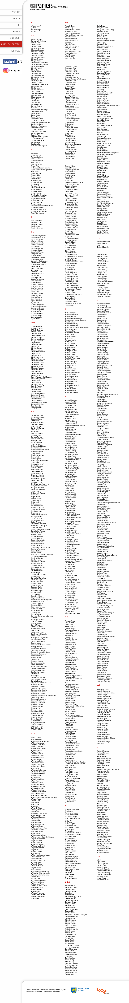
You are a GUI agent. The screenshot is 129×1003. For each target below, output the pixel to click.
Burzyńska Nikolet (103, 228)
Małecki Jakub (70, 443)
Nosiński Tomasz (102, 725)
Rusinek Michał (102, 823)
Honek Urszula (102, 276)
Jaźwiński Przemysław (72, 358)
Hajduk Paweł (101, 260)
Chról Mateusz (36, 72)
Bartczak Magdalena (104, 60)
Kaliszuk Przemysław (104, 325)
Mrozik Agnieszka (71, 581)
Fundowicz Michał (37, 208)
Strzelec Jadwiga (37, 603)
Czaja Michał (35, 117)
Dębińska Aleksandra (72, 99)
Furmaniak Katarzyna (38, 209)
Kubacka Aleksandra (104, 620)
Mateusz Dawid (70, 478)
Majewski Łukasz (71, 418)
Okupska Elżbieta (37, 350)
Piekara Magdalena (71, 690)
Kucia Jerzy (101, 633)
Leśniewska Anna (37, 259)
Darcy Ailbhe (69, 75)
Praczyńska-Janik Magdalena (75, 764)
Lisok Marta (35, 275)
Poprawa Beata (70, 755)
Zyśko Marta (69, 956)
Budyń (33, 31)
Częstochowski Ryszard (39, 137)
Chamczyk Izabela (37, 54)
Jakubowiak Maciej (71, 324)
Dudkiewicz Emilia (71, 130)
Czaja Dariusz (36, 113)
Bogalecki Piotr (102, 156)
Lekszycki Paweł (36, 250)
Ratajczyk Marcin (103, 771)
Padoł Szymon (70, 626)
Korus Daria (101, 504)
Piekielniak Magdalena (72, 691)
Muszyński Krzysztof (72, 608)
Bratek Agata (101, 185)
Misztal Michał (70, 550)
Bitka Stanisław (102, 129)
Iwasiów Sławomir (37, 228)
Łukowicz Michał (36, 315)
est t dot (99, 245)
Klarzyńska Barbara (103, 428)
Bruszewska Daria (103, 201)
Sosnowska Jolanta (37, 540)
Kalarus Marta (101, 316)
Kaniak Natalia (102, 345)
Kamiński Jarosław (103, 338)
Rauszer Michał (102, 775)
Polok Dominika (70, 738)
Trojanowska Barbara (72, 858)
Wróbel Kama (35, 878)
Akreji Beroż (69, 42)
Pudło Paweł (69, 793)
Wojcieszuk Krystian (38, 839)
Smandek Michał (37, 506)
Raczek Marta (101, 755)
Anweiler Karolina (71, 53)
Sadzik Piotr (35, 421)
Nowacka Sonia (102, 729)
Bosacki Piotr (101, 171)
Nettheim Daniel (102, 707)
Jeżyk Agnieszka (70, 365)
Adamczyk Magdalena (72, 33)
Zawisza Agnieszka (71, 909)
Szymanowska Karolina (39, 690)
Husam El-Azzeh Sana (104, 294)
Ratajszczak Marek (103, 773)
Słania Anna (35, 495)
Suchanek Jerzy (36, 609)
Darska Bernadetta (71, 77)
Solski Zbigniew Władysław (40, 529)
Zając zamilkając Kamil (73, 897)
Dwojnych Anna (70, 139)
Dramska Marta (70, 113)
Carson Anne (35, 43)
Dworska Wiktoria (71, 142)
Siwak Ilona (35, 462)
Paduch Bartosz (70, 628)
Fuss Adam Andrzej (37, 213)
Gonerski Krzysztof (71, 227)
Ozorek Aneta (36, 406)
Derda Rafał (69, 92)
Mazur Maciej (69, 490)
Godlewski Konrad (71, 218)
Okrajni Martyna (36, 348)
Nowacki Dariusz (102, 731)
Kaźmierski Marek (103, 385)
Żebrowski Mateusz (71, 965)
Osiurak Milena (36, 391)
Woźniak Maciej (36, 862)
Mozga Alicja (69, 577)
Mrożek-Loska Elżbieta (72, 583)
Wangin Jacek (36, 752)
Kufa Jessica (101, 642)
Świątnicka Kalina (37, 724)
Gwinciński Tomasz (71, 302)
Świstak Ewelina (36, 730)
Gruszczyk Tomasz (71, 280)
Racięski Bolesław (103, 751)
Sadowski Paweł (36, 419)
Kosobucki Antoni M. (104, 515)
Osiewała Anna (36, 390)
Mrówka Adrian (70, 584)
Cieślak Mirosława (37, 90)
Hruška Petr (101, 285)
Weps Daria (35, 768)
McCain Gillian (70, 492)
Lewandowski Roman (38, 263)
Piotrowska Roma (71, 704)
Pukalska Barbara (71, 794)
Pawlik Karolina (70, 668)
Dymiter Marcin (70, 148)
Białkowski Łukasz (103, 102)
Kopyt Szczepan (102, 492)
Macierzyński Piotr (71, 402)
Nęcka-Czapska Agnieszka (106, 709)
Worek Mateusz (36, 859)
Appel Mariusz (70, 55)
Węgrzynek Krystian (38, 774)
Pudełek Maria (70, 791)
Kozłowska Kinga (103, 575)
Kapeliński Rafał (102, 347)
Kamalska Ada (102, 334)
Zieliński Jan (69, 933)
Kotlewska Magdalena (104, 539)
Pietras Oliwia (69, 699)
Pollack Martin (70, 735)
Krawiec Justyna (102, 589)
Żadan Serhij (69, 960)
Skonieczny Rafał (37, 473)
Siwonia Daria (36, 468)
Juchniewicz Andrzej (72, 385)
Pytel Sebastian (70, 800)
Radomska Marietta (103, 760)
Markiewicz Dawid (71, 463)
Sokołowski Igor (36, 527)
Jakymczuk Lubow (71, 329)
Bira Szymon (101, 127)
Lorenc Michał (36, 283)
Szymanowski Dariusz (38, 692)
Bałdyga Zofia (101, 37)
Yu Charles (35, 898)
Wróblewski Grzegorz (38, 880)
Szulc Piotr (34, 674)
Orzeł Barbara (36, 388)
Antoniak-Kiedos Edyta (72, 51)
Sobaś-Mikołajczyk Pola (39, 515)
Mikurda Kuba (69, 537)
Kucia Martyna (102, 634)
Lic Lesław (34, 270)
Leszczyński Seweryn (38, 257)
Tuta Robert (69, 873)
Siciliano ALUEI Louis (38, 446)
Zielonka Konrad (70, 934)
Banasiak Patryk (102, 39)
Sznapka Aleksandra (38, 663)
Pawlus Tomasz (70, 672)
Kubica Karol (101, 627)
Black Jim (100, 133)
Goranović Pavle (70, 233)
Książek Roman (102, 618)
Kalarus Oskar (102, 315)
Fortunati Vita (35, 186)
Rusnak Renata (102, 825)
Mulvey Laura (69, 597)
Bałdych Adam (102, 35)
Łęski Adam (35, 302)
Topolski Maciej (70, 847)
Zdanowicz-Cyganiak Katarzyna (76, 915)
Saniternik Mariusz (37, 428)
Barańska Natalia (103, 48)
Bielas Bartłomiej (102, 109)
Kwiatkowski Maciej (103, 676)
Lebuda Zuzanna (37, 245)
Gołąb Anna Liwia (71, 224)
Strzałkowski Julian (37, 601)
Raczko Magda (102, 756)
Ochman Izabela (36, 337)
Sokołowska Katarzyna (39, 526)
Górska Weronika (71, 255)
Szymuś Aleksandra (38, 701)
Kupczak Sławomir (103, 662)
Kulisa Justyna (102, 651)
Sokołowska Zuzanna (38, 524)
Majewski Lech (70, 420)
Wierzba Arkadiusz (37, 790)
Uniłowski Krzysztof (103, 869)
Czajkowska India (37, 119)
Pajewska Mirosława (72, 630)
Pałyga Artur (69, 635)
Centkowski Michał (37, 48)
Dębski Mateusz (70, 102)
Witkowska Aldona (37, 824)
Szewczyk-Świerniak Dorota (40, 652)
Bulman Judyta (102, 221)
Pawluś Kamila (70, 673)
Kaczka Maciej (102, 306)
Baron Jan (100, 55)
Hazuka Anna (101, 265)
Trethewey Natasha (71, 856)
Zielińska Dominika (71, 929)
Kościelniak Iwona (103, 533)
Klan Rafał (100, 427)
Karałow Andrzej (102, 353)
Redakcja (100, 784)
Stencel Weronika (37, 582)
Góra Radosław (70, 246)
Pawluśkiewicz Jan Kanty (73, 675)
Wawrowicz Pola (36, 761)
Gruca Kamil (69, 271)
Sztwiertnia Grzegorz (38, 670)
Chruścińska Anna (37, 75)
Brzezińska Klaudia (103, 205)
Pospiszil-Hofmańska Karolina (75, 762)
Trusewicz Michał (71, 862)
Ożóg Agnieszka (36, 408)
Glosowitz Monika (71, 211)
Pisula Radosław (70, 711)
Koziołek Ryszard (103, 571)
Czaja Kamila (35, 115)
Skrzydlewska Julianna (39, 486)
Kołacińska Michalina (104, 468)
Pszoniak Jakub (70, 785)
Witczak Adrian (36, 821)
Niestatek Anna (102, 718)
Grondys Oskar (70, 269)
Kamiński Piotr (102, 340)
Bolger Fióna (101, 160)
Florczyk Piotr (36, 175)
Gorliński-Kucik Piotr (72, 235)
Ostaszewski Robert (38, 393)
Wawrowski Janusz (37, 763)
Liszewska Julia (36, 277)
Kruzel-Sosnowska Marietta (106, 600)
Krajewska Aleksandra (104, 580)
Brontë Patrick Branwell (105, 198)
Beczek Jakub (101, 80)
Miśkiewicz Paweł (71, 552)
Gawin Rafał (69, 191)
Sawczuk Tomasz (37, 433)
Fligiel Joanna (36, 173)
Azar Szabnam (70, 59)
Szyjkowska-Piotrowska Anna (41, 683)
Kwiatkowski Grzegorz (104, 678)
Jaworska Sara (70, 354)
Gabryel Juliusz (70, 166)
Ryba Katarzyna (102, 834)
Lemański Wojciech (37, 252)
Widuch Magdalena (37, 779)
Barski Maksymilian (103, 59)
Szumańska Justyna (38, 677)
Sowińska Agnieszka (38, 549)
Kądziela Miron (102, 387)
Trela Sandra (69, 854)
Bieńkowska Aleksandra (105, 118)
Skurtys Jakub (36, 491)
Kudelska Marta (102, 638)
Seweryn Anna (36, 441)
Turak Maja (69, 871)
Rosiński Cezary (102, 802)
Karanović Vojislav (103, 354)
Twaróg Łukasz (70, 874)
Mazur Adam (69, 489)
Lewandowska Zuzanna (39, 261)
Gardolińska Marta (71, 190)
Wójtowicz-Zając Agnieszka (40, 873)
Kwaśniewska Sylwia (104, 674)
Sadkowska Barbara (38, 417)
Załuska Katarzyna (71, 900)
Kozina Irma (101, 562)
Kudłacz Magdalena (103, 640)
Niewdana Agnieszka (104, 720)
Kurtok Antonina (102, 663)
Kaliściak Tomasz (103, 327)
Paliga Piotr (69, 632)
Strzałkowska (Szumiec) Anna (41, 600)
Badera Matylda (102, 31)
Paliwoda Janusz (70, 634)
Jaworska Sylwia (70, 353)
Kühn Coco (100, 644)
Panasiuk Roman (71, 639)
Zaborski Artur (70, 886)
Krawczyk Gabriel (103, 588)
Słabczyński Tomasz (38, 493)
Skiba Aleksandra (37, 470)
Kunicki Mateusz (102, 660)
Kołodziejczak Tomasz (104, 472)
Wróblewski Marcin (37, 882)
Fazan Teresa (36, 159)
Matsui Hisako (70, 480)
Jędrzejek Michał (70, 374)
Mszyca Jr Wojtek (71, 588)
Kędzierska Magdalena (105, 403)
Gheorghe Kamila (71, 204)
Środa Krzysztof (36, 719)
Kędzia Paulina (102, 401)
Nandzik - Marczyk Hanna (105, 693)
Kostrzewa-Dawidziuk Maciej (107, 522)
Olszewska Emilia (37, 364)
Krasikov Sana (102, 582)
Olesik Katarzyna (37, 357)
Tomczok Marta (70, 838)
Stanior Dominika (37, 563)
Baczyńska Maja (102, 28)
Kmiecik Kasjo (101, 447)
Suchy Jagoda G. (37, 610)
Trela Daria (68, 853)
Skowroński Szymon (38, 479)
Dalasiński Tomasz (71, 66)
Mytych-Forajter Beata (72, 613)
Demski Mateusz (70, 88)
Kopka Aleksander (103, 488)
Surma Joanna (36, 614)
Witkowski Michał (37, 826)
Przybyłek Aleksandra (72, 778)
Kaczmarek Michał (103, 309)
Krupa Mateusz (102, 597)
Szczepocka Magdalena (39, 638)
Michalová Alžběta (71, 516)
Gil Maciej (68, 209)
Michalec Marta (70, 512)
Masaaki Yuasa (70, 474)
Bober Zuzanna (102, 147)
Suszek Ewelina (36, 621)
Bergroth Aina (101, 91)
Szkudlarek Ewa (36, 656)
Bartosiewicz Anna (103, 62)
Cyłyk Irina (34, 108)
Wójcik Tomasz (36, 869)
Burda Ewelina (102, 225)
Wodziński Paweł (37, 831)
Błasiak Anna (101, 136)
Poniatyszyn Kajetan (72, 747)
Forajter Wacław (36, 182)
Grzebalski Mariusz (71, 284)
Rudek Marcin (101, 814)
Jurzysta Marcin (70, 391)
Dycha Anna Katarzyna (73, 144)
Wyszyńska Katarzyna (38, 895)
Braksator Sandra (103, 181)
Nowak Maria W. (102, 736)
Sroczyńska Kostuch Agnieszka (42, 554)
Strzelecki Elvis (36, 605)
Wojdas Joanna (36, 842)
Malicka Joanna (70, 429)
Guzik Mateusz (70, 300)
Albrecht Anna (70, 44)
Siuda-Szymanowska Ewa (40, 460)
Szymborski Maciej (37, 697)
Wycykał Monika (36, 889)
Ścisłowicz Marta (37, 704)
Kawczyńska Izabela (104, 372)
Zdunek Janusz (70, 918)
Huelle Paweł (101, 289)
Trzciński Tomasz (71, 867)
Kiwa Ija (99, 418)
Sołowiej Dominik (37, 533)
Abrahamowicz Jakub (72, 30)
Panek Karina (69, 641)
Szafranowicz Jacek (38, 629)
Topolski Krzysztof (71, 845)
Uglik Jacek (101, 862)
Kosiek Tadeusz (102, 512)
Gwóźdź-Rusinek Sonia (73, 303)
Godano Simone (70, 217)
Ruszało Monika (102, 827)
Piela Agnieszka (70, 693)
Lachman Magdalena (38, 236)
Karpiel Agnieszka (103, 362)
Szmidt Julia (35, 659)
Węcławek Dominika (38, 772)
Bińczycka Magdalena (104, 125)
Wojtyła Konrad (36, 851)
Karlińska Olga (102, 360)
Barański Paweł (102, 49)
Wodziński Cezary (37, 830)
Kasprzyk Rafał (102, 367)
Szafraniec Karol (36, 627)
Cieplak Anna (35, 88)
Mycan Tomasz (70, 610)
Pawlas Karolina (70, 664)
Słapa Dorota (35, 497)
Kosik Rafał (101, 513)
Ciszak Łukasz (36, 95)
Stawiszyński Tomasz (38, 574)
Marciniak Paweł (70, 456)
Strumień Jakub (36, 596)
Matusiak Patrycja (71, 481)
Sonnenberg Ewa (37, 536)
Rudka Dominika (102, 816)
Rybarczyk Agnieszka (104, 836)
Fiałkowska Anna (37, 161)
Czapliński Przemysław (39, 126)
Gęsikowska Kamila (71, 202)
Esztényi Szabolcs (103, 247)
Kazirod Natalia (102, 381)
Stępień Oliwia (36, 583)
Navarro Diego (102, 695)
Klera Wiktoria (101, 434)
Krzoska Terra (101, 611)
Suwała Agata (36, 623)
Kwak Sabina (101, 672)
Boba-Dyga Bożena (103, 145)
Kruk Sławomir (102, 595)
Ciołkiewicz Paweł (37, 93)
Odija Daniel (35, 343)
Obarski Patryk (36, 332)
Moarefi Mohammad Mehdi (74, 559)
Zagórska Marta (70, 891)
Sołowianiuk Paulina (38, 531)
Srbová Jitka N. (36, 553)
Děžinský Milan (70, 95)
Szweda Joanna (36, 681)
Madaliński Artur (70, 405)
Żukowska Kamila (71, 972)
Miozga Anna (69, 543)
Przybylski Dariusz (71, 776)
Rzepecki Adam (102, 850)
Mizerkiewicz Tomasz (72, 555)
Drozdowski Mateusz (72, 120)
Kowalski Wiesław (103, 548)
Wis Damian (35, 812)
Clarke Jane (35, 101)
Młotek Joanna (70, 557)
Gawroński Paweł (71, 193)
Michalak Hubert (70, 509)
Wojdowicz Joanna (37, 844)
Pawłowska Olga (70, 677)
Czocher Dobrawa (37, 139)
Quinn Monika (69, 802)
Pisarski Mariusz (70, 709)
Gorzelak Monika (70, 240)
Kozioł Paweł (101, 569)
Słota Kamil (35, 502)
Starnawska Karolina (38, 567)
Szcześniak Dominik (38, 641)
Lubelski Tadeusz (37, 284)
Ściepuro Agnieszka (38, 703)
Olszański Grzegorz (38, 359)
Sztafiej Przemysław (38, 668)
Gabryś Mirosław (70, 168)
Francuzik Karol (36, 190)
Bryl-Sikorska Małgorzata (105, 203)
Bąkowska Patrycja (103, 78)
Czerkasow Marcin (37, 133)
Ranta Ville (100, 767)
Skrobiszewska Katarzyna (40, 484)
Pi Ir (66, 682)
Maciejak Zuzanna (71, 400)
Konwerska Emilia (103, 481)
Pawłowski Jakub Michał (73, 679)
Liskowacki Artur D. (37, 274)
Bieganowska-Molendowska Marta (108, 105)
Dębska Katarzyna (71, 101)
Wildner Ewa (35, 801)
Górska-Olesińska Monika (74, 256)
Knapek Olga (101, 452)
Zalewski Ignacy (70, 898)
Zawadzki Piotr (70, 906)
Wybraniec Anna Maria (39, 886)
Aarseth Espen (70, 26)
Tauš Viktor (68, 820)
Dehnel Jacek (69, 86)
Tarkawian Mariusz (71, 815)
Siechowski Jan (36, 448)
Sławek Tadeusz (36, 498)
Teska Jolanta (69, 829)
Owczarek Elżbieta (37, 404)
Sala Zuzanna (36, 426)
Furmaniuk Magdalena (38, 211)
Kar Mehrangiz (102, 351)
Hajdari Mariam (102, 258)
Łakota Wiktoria (36, 297)
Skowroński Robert (37, 477)
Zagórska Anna (70, 889)
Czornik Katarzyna (37, 140)
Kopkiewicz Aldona (103, 490)
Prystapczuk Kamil (71, 773)
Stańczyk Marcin (36, 565)
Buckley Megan (102, 209)
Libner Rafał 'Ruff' (37, 268)
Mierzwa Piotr (69, 523)
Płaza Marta (69, 724)
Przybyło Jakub (70, 780)
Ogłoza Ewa (35, 346)
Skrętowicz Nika (36, 482)
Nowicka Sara (101, 740)
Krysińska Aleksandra (104, 604)
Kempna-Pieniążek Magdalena (107, 394)
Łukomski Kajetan (37, 313)
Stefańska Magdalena (38, 578)
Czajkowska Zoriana (38, 120)
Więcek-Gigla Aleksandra (39, 795)
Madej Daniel (69, 407)
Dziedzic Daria (70, 153)
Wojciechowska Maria (38, 835)
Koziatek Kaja (101, 559)
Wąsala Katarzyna (37, 765)
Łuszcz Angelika (36, 317)
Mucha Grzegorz (70, 592)
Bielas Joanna (101, 107)
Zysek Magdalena (71, 954)
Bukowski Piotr (102, 218)
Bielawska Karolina (103, 113)
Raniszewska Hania (103, 766)
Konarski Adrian (102, 475)
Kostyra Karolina (102, 528)
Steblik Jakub (35, 576)
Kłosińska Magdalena (104, 441)
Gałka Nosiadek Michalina (74, 182)
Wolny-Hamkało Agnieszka (40, 855)
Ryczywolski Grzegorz (104, 843)
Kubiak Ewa (101, 624)
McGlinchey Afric (70, 494)
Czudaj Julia (35, 144)
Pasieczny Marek (71, 653)
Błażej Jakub (101, 142)
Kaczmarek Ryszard (104, 307)
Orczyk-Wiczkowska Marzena (41, 377)
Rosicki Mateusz (102, 800)
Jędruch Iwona (70, 371)
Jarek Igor (68, 342)
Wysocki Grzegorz (37, 893)
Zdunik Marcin (70, 922)
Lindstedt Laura (36, 272)
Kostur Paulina (102, 526)
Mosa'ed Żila (69, 572)
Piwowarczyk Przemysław (74, 717)
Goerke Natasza (70, 220)
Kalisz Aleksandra (103, 324)
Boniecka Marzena (103, 163)
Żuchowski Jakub (71, 971)
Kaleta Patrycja (102, 318)
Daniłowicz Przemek (72, 73)
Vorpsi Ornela (101, 878)
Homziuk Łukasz (102, 274)
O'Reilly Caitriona (37, 330)
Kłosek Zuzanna (102, 439)
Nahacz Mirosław (103, 689)
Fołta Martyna (36, 180)
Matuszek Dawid (70, 483)
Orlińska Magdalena (38, 379)
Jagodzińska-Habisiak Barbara (75, 320)
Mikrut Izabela (70, 536)
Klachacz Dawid (102, 419)
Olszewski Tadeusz (37, 368)
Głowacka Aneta (70, 213)
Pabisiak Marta (70, 621)
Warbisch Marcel (37, 754)
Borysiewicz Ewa (102, 169)
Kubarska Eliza (102, 622)
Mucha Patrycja (70, 593)
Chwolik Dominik (37, 83)
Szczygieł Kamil (36, 647)
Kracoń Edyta (101, 578)
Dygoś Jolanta (70, 146)
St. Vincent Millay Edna (39, 556)
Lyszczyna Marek (37, 293)
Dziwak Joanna (70, 158)
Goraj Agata (69, 231)
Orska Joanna (36, 382)
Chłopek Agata (36, 61)
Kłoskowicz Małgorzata (105, 445)
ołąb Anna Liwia (36, 372)
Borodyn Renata (102, 165)
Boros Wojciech (102, 167)
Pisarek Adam (69, 708)
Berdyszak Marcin (103, 87)
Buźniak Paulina (102, 232)
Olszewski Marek (37, 370)
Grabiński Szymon (71, 260)
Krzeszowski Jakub (103, 609)
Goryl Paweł (69, 237)
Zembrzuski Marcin (71, 925)
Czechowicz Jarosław (38, 131)
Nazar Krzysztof (102, 702)
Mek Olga (68, 499)
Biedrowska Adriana (103, 104)
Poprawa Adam (70, 756)
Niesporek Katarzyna (104, 716)
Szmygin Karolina (37, 661)
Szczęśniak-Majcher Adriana (41, 645)
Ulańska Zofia (101, 865)
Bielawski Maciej (102, 115)
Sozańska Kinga (36, 551)
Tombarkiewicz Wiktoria (73, 835)
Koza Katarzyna (102, 557)
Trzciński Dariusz (71, 865)
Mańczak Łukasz (70, 449)
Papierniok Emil (70, 644)
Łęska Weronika (36, 301)
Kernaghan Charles (103, 396)
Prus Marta (68, 771)
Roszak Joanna (102, 805)
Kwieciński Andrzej (103, 681)
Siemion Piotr (35, 453)
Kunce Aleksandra (103, 656)
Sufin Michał (35, 612)
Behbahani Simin (103, 84)
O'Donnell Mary (36, 326)
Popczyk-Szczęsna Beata (73, 751)
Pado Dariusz (69, 625)
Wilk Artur (34, 806)
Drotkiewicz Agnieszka (72, 119)
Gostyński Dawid (70, 242)
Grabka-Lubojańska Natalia (74, 262)
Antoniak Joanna (70, 49)
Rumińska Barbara (103, 820)
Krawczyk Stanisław (103, 586)
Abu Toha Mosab (70, 31)
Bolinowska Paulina (103, 162)
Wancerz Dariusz (37, 747)
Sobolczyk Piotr (36, 518)
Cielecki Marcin (36, 86)
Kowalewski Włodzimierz (105, 546)
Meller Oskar (69, 503)
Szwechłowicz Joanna (38, 679)
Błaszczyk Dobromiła (104, 138)
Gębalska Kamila (71, 199)
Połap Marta (69, 740)
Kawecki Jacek (102, 374)
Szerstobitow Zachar (38, 650)
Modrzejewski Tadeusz (72, 561)
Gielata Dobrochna (71, 206)
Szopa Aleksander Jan (38, 667)
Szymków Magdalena (38, 699)
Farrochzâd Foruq (37, 157)
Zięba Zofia (69, 938)
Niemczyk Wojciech (103, 715)
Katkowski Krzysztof (104, 371)
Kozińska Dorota (102, 564)
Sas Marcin (35, 432)
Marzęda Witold (70, 472)
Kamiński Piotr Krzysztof (105, 342)
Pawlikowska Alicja (71, 670)
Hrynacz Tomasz (102, 287)
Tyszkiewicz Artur (71, 878)
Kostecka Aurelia (102, 519)
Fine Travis (35, 171)
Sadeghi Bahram (37, 415)
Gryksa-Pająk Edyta (72, 282)
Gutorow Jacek (70, 298)
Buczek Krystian (102, 210)
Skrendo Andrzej (36, 480)
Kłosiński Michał (102, 443)
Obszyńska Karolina (38, 335)
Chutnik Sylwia (36, 79)
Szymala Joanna (37, 685)
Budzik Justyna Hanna (104, 212)
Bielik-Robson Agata (104, 116)
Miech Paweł (69, 519)
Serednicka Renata (37, 439)
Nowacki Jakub (102, 733)
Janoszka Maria (70, 340)
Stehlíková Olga (36, 580)
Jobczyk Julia (69, 378)
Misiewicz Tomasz (71, 548)
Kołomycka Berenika (104, 474)
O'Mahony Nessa (37, 328)
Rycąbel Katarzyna (103, 840)
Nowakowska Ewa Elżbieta (106, 738)
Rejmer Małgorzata (103, 787)
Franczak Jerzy (36, 191)
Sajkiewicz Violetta (37, 423)
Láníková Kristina (37, 241)
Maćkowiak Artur (70, 404)
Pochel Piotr (69, 728)
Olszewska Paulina (37, 363)
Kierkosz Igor (101, 407)
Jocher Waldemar (71, 380)
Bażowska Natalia (103, 75)
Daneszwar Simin (71, 68)
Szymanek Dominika (38, 686)
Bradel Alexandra (103, 178)
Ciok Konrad (35, 92)
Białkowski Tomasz (103, 100)
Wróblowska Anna (37, 884)
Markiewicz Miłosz (71, 465)
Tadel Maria (69, 811)
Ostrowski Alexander (38, 397)
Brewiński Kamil (102, 187)
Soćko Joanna (36, 522)
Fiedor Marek (35, 162)
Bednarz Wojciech (103, 82)
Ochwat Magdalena (37, 339)
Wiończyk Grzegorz (38, 810)
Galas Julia (68, 180)
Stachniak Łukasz (37, 558)
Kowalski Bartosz (103, 551)
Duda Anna (68, 126)
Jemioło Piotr (69, 360)
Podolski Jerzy (70, 733)
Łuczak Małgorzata (37, 310)
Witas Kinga (35, 819)
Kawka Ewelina (102, 376)
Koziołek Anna (102, 573)
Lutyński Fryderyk (37, 290)
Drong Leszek (69, 117)
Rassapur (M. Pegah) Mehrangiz (108, 769)
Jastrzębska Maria (71, 351)
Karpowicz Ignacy (103, 363)
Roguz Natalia (101, 793)
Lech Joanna (35, 246)
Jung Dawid (69, 387)
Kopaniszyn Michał (103, 483)
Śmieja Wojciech (36, 712)
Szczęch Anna (36, 643)
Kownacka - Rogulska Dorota (107, 555)
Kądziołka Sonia (102, 389)
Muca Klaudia (69, 590)
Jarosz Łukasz (70, 344)
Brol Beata (100, 190)
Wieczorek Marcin (37, 783)
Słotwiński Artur (36, 504)
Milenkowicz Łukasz (72, 539)
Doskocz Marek (70, 110)
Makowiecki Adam (71, 424)
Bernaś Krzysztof (103, 95)
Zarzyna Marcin (70, 904)
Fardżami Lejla (36, 155)
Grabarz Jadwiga (71, 258)
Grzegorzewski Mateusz (73, 289)
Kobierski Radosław (103, 456)
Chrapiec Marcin (36, 68)
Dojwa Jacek (69, 106)
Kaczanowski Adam (103, 304)
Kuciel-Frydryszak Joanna (106, 636)
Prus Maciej (69, 769)
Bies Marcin (101, 124)
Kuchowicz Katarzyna (104, 631)
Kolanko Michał (102, 466)
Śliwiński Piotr (36, 708)
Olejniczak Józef (36, 353)
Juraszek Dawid (70, 389)
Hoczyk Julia (101, 273)
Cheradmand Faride (38, 57)
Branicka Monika (102, 183)
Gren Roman (69, 267)
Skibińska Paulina (37, 471)
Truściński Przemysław (73, 863)
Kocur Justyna (102, 459)
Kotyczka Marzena (103, 541)
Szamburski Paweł (37, 632)
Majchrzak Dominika (72, 415)
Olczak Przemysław (38, 352)
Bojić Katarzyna (102, 158)
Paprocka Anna (70, 646)
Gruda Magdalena (71, 273)
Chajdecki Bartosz (37, 50)
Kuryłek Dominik (102, 665)
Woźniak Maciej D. (37, 866)
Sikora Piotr (35, 457)
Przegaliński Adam (71, 775)
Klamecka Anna (102, 425)
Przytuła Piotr (69, 784)
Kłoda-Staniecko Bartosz (105, 438)
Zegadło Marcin (70, 924)
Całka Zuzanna (36, 39)
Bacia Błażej (101, 26)
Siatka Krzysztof (36, 444)
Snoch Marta (35, 513)
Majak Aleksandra (71, 409)
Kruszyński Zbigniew (104, 598)
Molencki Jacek (70, 563)
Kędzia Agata (101, 400)
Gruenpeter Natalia (71, 276)
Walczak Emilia (36, 739)
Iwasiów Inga (35, 226)
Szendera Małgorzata (38, 648)
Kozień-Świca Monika (104, 560)
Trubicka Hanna (70, 860)
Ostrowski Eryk (36, 399)
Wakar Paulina (36, 738)
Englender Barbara (103, 242)
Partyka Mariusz (70, 648)
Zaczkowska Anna (71, 888)
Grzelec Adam (70, 293)
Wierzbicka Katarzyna (38, 792)
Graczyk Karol (70, 265)
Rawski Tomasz (102, 776)
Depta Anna (69, 90)
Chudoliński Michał (37, 77)
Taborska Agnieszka (72, 809)
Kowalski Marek (102, 550)
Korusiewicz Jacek (103, 506)
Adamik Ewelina (70, 37)
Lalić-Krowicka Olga (38, 237)
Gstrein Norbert (70, 296)
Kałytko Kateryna (103, 333)
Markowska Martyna (72, 469)
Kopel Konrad (101, 484)
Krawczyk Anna (102, 584)
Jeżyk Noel (68, 367)
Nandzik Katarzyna (103, 691)
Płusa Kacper (69, 726)
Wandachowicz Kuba (38, 748)
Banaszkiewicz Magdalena (106, 40)
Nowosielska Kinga (103, 742)
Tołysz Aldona (69, 831)
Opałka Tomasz (36, 375)
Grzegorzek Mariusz (72, 285)
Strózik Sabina (36, 592)
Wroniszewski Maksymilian (40, 875)
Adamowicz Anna (71, 39)
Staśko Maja (35, 573)
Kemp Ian (100, 392)
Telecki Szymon (70, 826)
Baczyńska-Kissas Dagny (105, 30)
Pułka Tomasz (69, 796)
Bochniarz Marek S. (103, 151)
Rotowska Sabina (103, 807)
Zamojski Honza (70, 902)
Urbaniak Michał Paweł (105, 871)
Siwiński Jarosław (37, 466)
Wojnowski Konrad (37, 848)
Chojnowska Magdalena (39, 64)
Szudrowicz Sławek (37, 672)
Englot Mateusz (102, 243)
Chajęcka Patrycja (37, 52)
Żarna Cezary (69, 962)
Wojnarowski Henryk (38, 846)
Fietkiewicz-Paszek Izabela (40, 168)
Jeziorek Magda (70, 363)
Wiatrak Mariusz (36, 775)
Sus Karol (34, 618)
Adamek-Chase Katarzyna (74, 35)
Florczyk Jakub (36, 177)
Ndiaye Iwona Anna (103, 704)
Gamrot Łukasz (70, 188)
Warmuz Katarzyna (37, 757)
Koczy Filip (100, 465)
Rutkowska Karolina (103, 831)
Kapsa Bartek (101, 349)
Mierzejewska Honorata (73, 521)
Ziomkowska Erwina (72, 945)
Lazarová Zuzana (37, 239)
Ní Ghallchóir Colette (104, 711)
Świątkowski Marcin (38, 723)
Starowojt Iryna (36, 569)
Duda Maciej (69, 124)
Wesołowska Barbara (38, 770)
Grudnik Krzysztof (71, 274)
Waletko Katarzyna (37, 743)
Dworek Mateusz (70, 140)
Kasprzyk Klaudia (103, 369)
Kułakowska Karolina (104, 653)
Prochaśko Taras (70, 767)
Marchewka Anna (71, 452)
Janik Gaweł (69, 338)
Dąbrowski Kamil (70, 81)
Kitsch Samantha (103, 416)
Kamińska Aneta (102, 336)
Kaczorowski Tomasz (104, 313)
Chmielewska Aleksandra (39, 63)
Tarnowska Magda (71, 817)
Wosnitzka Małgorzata (38, 860)
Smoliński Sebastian (38, 509)
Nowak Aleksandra (103, 734)
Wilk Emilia (35, 804)
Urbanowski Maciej (103, 873)
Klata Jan (100, 430)
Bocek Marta (101, 149)
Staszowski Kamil (37, 571)
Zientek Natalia (70, 936)
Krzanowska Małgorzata (105, 606)
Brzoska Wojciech (103, 207)
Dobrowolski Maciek (72, 104)
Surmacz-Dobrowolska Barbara (42, 616)
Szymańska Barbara (38, 694)
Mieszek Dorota (70, 527)
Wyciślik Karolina (37, 888)
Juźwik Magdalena (71, 392)
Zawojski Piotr (70, 911)
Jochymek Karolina (71, 381)
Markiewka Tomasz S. (72, 467)
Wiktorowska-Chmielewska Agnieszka (44, 797)
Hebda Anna (101, 269)
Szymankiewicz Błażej (38, 688)
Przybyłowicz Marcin (72, 782)
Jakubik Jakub (70, 322)
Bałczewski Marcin (103, 33)
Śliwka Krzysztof (36, 710)
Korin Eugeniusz (102, 497)
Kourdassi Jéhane (103, 542)
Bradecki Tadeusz (103, 176)
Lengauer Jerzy (36, 254)
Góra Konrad (69, 244)
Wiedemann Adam (37, 784)
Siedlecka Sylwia (37, 451)
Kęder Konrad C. (102, 398)
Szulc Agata (35, 676)
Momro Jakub (69, 565)
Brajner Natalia (102, 180)
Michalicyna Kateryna (72, 514)
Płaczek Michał (70, 719)
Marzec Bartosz (70, 471)
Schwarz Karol (36, 435)
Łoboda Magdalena (37, 304)
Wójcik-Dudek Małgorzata (40, 871)
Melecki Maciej (70, 501)
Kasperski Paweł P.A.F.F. (105, 365)
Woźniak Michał (36, 864)
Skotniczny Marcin (37, 475)
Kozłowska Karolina (103, 577)
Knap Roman (101, 448)
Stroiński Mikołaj (36, 589)
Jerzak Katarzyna (71, 362)
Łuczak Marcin (36, 312)
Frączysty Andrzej (37, 200)
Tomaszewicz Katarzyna (73, 833)
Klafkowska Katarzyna (104, 421)
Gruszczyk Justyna (71, 278)
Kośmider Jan (101, 535)
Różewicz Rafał (102, 811)
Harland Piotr (101, 264)
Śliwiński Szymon (37, 706)
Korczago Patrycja (103, 495)
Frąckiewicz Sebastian (38, 195)
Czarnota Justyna (37, 130)
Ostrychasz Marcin (37, 400)
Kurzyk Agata (101, 669)
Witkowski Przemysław (39, 828)
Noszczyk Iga (101, 727)
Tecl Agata (68, 822)
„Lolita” (33, 28)
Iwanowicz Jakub (37, 222)
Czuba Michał (36, 142)
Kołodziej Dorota (102, 470)
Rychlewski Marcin (103, 841)
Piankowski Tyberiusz (72, 684)
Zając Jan (68, 893)
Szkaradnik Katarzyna (38, 654)
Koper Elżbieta (102, 486)
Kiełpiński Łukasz (103, 405)
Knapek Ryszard (102, 450)
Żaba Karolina (70, 958)
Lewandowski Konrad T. (39, 265)
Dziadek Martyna (70, 149)
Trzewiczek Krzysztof (72, 869)
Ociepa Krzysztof (37, 341)
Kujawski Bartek (102, 647)
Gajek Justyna (70, 175)
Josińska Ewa (69, 383)
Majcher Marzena (71, 411)
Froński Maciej (36, 204)
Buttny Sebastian (103, 230)
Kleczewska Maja (103, 432)
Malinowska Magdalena (73, 434)
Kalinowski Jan (102, 320)
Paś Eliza (68, 655)
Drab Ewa (68, 111)
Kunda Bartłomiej (103, 658)
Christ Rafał (35, 70)
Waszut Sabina (36, 759)
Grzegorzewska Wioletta (73, 287)
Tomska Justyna (70, 842)
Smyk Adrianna (36, 511)
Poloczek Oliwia (70, 737)
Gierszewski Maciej (71, 208)
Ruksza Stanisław (103, 818)
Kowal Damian (102, 544)
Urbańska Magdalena (104, 874)
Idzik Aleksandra (36, 221)
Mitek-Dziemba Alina (72, 554)
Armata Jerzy (69, 57)
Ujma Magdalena (103, 863)
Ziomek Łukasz (70, 944)
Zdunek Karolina (70, 920)
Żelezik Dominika (71, 967)
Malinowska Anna (71, 433)
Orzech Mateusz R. (37, 386)
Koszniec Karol (102, 530)
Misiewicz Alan (70, 546)
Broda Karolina (102, 189)
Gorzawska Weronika (72, 238)
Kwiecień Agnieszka (103, 680)
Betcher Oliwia (102, 96)
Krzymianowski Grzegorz (105, 613)
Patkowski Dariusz (71, 657)
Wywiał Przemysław (38, 897)
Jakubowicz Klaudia (71, 325)
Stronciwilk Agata (37, 591)
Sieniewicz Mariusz (37, 455)
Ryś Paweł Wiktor (103, 847)
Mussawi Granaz (70, 606)
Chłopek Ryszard (37, 59)
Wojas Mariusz (36, 833)
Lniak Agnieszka (36, 281)
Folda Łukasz (35, 179)
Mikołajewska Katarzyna (73, 534)
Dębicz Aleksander (71, 97)
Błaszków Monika (103, 140)
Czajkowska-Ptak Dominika (40, 122)
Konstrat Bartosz (102, 479)
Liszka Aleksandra (37, 279)
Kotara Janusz (102, 537)
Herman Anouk (102, 271)
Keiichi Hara (101, 391)
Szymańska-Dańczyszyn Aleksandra (43, 695)
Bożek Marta (101, 174)
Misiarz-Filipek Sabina (72, 545)
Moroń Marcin (69, 570)
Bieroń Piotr (101, 122)
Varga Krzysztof (102, 876)
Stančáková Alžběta (38, 562)
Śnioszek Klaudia (37, 717)
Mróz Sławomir (70, 586)
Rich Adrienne (101, 791)
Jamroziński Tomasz (72, 333)
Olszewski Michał (37, 366)
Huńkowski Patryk (103, 293)
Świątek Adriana (36, 721)
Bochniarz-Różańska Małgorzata (108, 152)
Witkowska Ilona (36, 822)
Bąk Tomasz (101, 77)
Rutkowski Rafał (102, 832)
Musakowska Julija (71, 602)
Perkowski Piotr (70, 681)
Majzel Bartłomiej (71, 422)
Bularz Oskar (101, 219)
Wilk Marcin (35, 803)
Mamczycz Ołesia (71, 445)
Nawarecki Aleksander (104, 698)
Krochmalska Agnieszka (105, 591)
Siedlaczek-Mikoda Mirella (40, 450)
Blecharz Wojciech (103, 134)
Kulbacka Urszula (103, 649)
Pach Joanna (69, 623)
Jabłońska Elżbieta (71, 315)
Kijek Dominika (102, 409)
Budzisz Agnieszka (103, 214)
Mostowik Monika (71, 575)
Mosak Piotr (69, 574)
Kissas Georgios (102, 414)
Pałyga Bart (69, 637)
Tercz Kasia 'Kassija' (72, 827)
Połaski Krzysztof (71, 742)
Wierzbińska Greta (37, 794)
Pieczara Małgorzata (72, 688)
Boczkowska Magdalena (105, 154)
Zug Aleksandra (70, 953)
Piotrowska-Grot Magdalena (74, 706)
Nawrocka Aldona (103, 700)
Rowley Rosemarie (103, 809)
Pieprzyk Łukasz (70, 697)
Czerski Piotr (35, 135)
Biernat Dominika (103, 120)
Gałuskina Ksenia (71, 186)
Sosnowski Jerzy (37, 542)
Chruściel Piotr (36, 73)
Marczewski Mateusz (72, 460)
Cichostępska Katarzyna (39, 84)
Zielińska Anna (70, 927)
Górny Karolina (70, 251)
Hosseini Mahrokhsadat (105, 282)
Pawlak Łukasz (70, 663)
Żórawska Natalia (71, 969)
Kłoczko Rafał (101, 436)
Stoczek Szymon (37, 585)
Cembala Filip (36, 46)
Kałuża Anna (101, 331)
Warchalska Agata (37, 756)
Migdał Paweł (69, 528)
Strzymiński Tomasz (38, 607)
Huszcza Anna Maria (104, 296)
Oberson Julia (36, 334)
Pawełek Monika (70, 661)
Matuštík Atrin (69, 485)
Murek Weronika (70, 601)
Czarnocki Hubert (37, 128)
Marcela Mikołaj (70, 451)
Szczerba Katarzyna (38, 639)
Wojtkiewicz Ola (36, 850)
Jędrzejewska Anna (71, 376)
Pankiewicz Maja (70, 643)
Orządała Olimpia (37, 384)
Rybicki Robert (102, 838)
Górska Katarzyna (71, 253)
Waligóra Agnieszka (38, 745)
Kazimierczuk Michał (104, 380)
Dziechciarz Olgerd (71, 151)
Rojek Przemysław (103, 794)
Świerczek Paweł (37, 726)
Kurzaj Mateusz (102, 667)
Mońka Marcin (70, 568)
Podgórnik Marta (70, 731)
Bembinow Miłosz (103, 86)
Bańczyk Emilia (102, 44)
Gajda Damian (70, 171)
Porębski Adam (70, 760)
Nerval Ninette (102, 705)
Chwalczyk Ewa (36, 81)
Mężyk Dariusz (70, 507)
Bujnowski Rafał (102, 216)
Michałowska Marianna (73, 518)
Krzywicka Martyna (103, 616)
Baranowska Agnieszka (105, 46)
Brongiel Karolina (103, 192)
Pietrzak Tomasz (70, 700)
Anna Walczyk (36, 30)
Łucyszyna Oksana (37, 308)
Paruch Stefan (70, 650)
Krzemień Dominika (103, 607)
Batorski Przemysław (104, 71)
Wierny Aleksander (37, 788)
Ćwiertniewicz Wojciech (39, 146)
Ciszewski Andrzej (37, 97)
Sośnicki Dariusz (37, 545)
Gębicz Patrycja (70, 200)
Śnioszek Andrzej (37, 715)
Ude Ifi (99, 860)
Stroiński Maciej (36, 587)
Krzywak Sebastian (103, 615)
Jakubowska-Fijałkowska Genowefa (77, 327)
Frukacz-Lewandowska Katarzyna (42, 206)
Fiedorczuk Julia (36, 164)
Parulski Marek (70, 652)
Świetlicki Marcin (37, 728)
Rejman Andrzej (102, 785)
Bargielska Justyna (103, 53)
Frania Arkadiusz (37, 193)
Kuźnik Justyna (102, 671)
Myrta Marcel (69, 612)
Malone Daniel (70, 438)
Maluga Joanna (70, 440)
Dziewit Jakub (69, 155)
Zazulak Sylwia (70, 913)
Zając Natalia (69, 895)
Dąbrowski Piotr (70, 83)
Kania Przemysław (103, 344)
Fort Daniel (35, 184)
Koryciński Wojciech (103, 508)
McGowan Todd (70, 496)
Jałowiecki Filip (70, 331)
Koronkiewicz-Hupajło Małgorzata (108, 503)
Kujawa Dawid (102, 645)
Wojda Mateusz (36, 841)
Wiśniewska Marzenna (39, 813)
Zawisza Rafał (70, 907)
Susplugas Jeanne (37, 620)
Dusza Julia (69, 133)
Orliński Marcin (36, 381)
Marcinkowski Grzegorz (73, 458)
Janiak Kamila (70, 334)
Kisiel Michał (101, 412)
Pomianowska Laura (72, 746)
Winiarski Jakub (36, 808)
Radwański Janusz (103, 762)
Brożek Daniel (101, 199)
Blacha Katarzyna (103, 131)
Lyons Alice (35, 292)
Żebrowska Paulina (71, 963)
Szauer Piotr (35, 636)
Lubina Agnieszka (37, 286)
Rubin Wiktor (101, 813)
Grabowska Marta (71, 264)
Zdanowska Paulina (71, 916)
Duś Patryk (68, 135)
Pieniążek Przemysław (72, 695)
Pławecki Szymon (71, 722)
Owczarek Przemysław (39, 402)
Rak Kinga (100, 764)
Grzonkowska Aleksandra (73, 294)
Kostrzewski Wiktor (103, 524)
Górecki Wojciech (71, 247)
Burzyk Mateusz (102, 227)
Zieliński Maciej (70, 931)
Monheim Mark (70, 566)
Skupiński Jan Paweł (38, 489)
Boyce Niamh (101, 172)
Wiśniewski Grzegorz (38, 815)
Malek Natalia (69, 427)
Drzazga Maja (69, 122)
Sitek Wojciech (36, 459)
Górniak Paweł (70, 249)
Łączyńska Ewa (36, 299)
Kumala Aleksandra (103, 654)
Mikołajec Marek (70, 532)
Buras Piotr (100, 223)
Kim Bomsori (101, 410)
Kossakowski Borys (103, 517)
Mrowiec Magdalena (72, 579)
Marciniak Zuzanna (71, 454)
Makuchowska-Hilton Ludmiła (75, 425)
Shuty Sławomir (36, 442)
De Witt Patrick (70, 84)
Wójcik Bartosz (36, 868)
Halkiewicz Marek (103, 262)
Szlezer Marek (36, 657)
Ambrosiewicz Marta (72, 46)
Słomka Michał (36, 500)
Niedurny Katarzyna (103, 713)
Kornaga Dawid (102, 499)
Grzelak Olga (69, 291)
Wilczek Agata (36, 799)
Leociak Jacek (36, 255)
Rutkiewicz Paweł (103, 829)
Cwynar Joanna (36, 106)
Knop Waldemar (102, 454)
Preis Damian (69, 766)
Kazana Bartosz (102, 378)
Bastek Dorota (102, 68)
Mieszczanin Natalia (72, 525)
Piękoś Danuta (70, 702)
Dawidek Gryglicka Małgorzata (75, 79)
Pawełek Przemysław (72, 659)
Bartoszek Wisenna (103, 64)
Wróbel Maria (35, 877)
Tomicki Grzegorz (71, 840)
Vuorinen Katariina (103, 880)
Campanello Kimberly (38, 41)
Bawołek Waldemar (103, 73)
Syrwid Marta (35, 625)
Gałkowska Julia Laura (72, 184)
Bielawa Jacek (102, 111)
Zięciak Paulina (70, 940)
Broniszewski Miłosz (104, 194)
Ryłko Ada (100, 845)
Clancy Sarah (35, 99)
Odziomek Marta (36, 344)
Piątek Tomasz (70, 686)
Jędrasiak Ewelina (71, 369)
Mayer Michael (70, 487)
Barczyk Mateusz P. (103, 51)
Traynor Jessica (70, 851)
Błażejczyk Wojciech (104, 143)
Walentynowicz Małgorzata (40, 741)
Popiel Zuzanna (70, 753)
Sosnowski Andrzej (37, 544)
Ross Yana (100, 803)
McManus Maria (70, 498)
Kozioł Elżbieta (102, 566)
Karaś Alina (101, 356)
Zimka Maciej (69, 942)
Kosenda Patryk (102, 510)
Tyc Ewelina (69, 876)
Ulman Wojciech (102, 867)
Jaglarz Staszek (70, 316)
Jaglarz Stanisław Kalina (73, 318)
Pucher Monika (70, 789)
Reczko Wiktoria (102, 782)
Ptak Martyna (69, 787)
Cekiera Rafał (36, 45)
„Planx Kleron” (36, 26)
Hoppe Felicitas (102, 280)
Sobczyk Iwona (36, 517)
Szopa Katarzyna (37, 665)
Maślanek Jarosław (71, 476)
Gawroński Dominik (71, 195)
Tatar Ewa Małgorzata (72, 818)
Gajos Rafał (69, 177)
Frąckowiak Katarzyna (38, 199)
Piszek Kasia (69, 713)
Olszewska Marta (37, 361)
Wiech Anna (35, 781)
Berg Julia (100, 89)
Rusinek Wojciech (103, 822)
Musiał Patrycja (70, 604)
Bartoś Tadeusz (102, 66)
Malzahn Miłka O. (71, 442)
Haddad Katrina (102, 256)
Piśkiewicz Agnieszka (72, 715)
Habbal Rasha (102, 255)
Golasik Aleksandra (71, 222)
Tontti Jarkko (69, 844)
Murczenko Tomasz (71, 599)
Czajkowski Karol (37, 124)
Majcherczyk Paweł (71, 413)
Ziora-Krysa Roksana (72, 947)
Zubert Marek (69, 951)
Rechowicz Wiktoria (103, 780)
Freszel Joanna (36, 202)
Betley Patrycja (102, 98)
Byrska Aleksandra (103, 234)
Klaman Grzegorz (103, 423)
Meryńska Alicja (70, 505)
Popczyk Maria (70, 749)
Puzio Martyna (70, 798)
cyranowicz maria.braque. (40, 110)
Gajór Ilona (68, 179)
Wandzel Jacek (36, 750)
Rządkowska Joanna (104, 849)
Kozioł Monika (101, 568)
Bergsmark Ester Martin (105, 93)
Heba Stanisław (102, 267)
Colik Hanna (35, 102)
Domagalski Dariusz (72, 108)
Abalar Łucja (69, 28)
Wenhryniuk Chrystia (38, 766)
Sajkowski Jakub (37, 424)
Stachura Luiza (36, 560)
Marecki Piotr (69, 462)
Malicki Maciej (70, 431)
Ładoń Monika (36, 295)
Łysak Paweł (35, 319)
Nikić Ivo (100, 722)
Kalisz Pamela (102, 322)
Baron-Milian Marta (103, 57)
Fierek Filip (35, 166)
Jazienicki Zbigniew (71, 356)
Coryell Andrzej (36, 104)
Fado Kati (34, 153)
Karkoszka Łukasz (103, 358)
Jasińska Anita (70, 347)
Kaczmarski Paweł (103, 311)
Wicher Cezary (36, 777)
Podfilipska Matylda (71, 729)
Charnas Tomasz (37, 55)
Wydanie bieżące (37, 9)
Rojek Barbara (102, 796)
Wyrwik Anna (35, 891)
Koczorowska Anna (103, 463)
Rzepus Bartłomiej (103, 852)
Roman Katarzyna (103, 798)
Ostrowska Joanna (37, 395)
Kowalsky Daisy (102, 553)
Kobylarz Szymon (103, 457)
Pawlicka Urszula (71, 666)
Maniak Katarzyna (71, 447)
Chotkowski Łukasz (37, 66)
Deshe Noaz (69, 93)
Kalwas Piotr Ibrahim (104, 329)
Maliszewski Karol (71, 436)
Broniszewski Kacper (104, 196)
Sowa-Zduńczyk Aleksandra (40, 547)
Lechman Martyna (37, 248)
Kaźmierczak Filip (103, 383)
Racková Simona (103, 753)
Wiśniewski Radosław (38, 817)
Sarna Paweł (35, 430)
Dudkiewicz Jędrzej (71, 128)
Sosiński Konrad (36, 538)
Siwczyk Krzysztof (37, 464)
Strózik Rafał (35, 594)
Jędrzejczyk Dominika (72, 372)
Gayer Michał (69, 197)
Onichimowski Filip (37, 373)
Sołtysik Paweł (36, 535)
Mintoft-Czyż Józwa (71, 541)
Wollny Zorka (35, 853)
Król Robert (101, 593)
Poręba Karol (69, 758)
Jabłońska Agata (70, 313)
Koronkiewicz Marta (103, 501)
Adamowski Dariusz (71, 40)
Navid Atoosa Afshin (104, 696)
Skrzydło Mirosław (37, 488)
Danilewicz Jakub (71, 70)
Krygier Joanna (102, 602)
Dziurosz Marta (70, 157)
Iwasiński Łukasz (37, 224)
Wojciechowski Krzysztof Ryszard (42, 837)
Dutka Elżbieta (70, 137)
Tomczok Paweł (70, 836)
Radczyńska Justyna (104, 758)
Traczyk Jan (69, 849)
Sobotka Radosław (37, 520)
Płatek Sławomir (70, 720)
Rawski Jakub (101, 778)
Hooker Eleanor (102, 278)
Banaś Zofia (101, 42)
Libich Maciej (35, 266)
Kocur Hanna (101, 461)
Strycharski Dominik (38, 598)
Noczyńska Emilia (103, 724)
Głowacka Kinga (70, 215)
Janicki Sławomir (70, 336)
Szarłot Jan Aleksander (39, 634)
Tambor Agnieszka (71, 813)
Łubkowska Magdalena (39, 306)
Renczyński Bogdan (103, 789)
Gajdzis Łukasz (70, 173)
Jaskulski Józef (70, 349)
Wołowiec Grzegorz (38, 857)
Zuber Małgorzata (71, 949)
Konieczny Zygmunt (103, 477)
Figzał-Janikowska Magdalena (41, 170)
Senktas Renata (36, 437)
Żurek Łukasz (69, 974)
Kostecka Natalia (102, 521)
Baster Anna (101, 69)
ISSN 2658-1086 (49, 7)
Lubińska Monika (37, 288)
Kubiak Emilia (101, 625)
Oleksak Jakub (36, 355)
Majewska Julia (70, 416)
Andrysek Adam (70, 48)
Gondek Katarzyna (71, 226)
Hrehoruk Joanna (103, 284)
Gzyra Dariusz (70, 305)
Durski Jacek (69, 131)
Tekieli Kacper (70, 824)
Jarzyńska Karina (71, 345)
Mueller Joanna (70, 595)
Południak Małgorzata (72, 744)
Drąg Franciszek (70, 115)
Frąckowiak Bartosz (38, 197)
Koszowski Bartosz (103, 531)
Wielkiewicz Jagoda (38, 786)
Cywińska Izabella (37, 111)
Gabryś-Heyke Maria (72, 170)
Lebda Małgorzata (37, 243)
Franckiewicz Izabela (38, 188)
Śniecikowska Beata (38, 713)
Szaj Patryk (35, 630)
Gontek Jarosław (70, 229)
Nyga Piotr (100, 743)
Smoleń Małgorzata (37, 507)
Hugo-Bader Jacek (103, 291)
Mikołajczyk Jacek (71, 530)
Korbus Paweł (101, 494)
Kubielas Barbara (103, 629)
